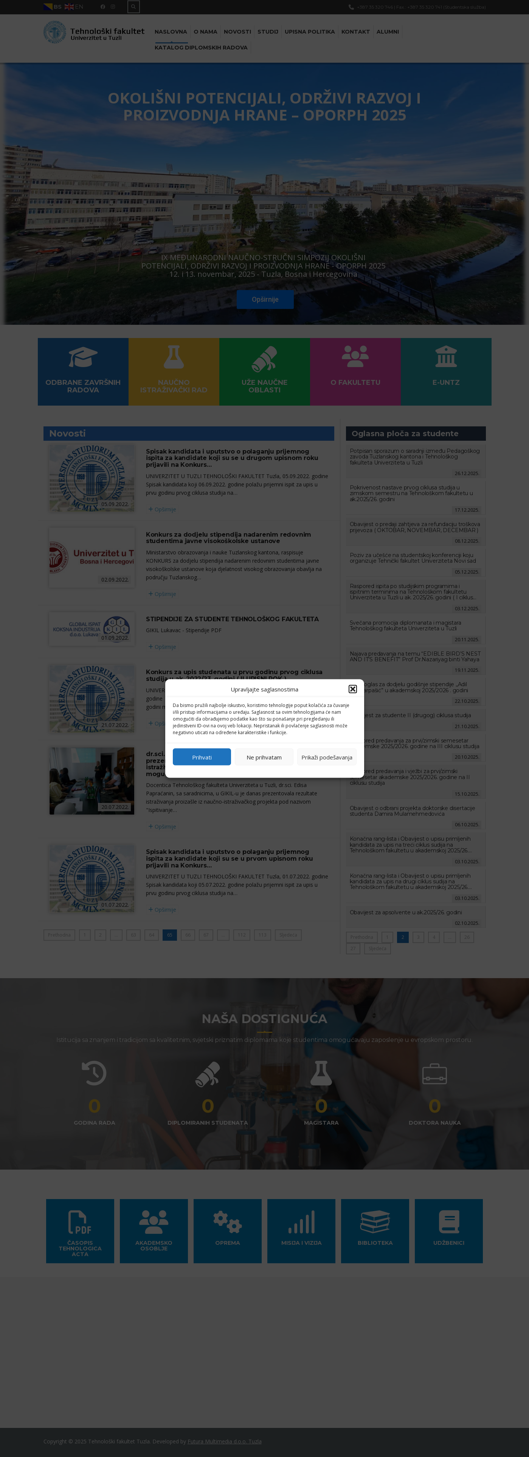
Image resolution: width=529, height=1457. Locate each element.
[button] (353, 689)
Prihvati (202, 757)
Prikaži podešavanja (326, 757)
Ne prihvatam (264, 757)
